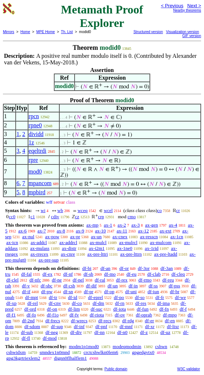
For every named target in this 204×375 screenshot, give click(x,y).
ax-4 (173, 225)
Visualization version (182, 32)
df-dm (98, 303)
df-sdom (32, 326)
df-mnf (126, 326)
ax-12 (143, 231)
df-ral (100, 280)
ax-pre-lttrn (131, 254)
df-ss (153, 285)
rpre (33, 160)
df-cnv (55, 303)
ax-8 (61, 231)
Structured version (148, 32)
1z (31, 142)
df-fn (164, 309)
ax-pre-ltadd (165, 254)
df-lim (74, 309)
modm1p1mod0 (84, 346)
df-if (26, 291)
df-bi (86, 268)
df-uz (165, 332)
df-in (133, 285)
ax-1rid (152, 248)
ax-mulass (39, 248)
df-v (26, 285)
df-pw (46, 291)
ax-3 (135, 225)
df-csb (69, 285)
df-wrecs (79, 320)
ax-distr (69, 248)
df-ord (30, 309)
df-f (183, 309)
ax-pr (75, 236)
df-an (105, 268)
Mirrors (8, 32)
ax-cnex (119, 236)
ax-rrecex (39, 254)
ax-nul (28, 236)
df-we (180, 297)
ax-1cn (176, 236)
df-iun (153, 291)
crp (101, 216)
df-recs (104, 320)
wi (43, 210)
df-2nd (28, 320)
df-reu (168, 280)
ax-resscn (149, 236)
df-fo (31, 315)
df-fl (26, 338)
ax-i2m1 (96, 248)
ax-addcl (39, 242)
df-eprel (95, 297)
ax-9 (80, 231)
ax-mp (93, 225)
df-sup (57, 326)
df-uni (131, 291)
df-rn (119, 303)
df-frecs (52, 320)
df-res (140, 303)
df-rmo (145, 280)
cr (178, 210)
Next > (194, 5)
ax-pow (52, 236)
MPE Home (45, 32)
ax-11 (122, 231)
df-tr (53, 297)
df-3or (144, 268)
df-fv (74, 315)
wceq (82, 210)
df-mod (49, 338)
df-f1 (11, 315)
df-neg (51, 332)
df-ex (47, 274)
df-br (174, 291)
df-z (144, 332)
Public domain (115, 369)
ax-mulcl (98, 242)
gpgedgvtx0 (143, 352)
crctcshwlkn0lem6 (101, 352)
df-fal (26, 274)
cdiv (55, 216)
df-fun (143, 309)
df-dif (91, 285)
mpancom (40, 183)
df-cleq (178, 274)
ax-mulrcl (128, 242)
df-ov (120, 315)
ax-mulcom (160, 242)
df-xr (150, 326)
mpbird (37, 192)
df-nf (68, 274)
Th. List (67, 32)
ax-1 (108, 225)
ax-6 (22, 231)
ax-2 (121, 225)
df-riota (97, 315)
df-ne (56, 280)
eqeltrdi (38, 151)
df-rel (32, 303)
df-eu (131, 274)
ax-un (96, 236)
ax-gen (151, 225)
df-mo (110, 274)
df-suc (97, 309)
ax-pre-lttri (97, 254)
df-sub (27, 332)
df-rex (122, 280)
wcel (108, 210)
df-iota (119, 309)
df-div (76, 332)
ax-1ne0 (124, 248)
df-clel (12, 280)
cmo (132, 216)
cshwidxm (15, 352)
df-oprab (144, 315)
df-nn (100, 332)
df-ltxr (173, 326)
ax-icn (12, 242)
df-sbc (47, 285)
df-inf (79, 326)
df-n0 (122, 332)
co (159, 210)
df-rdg (128, 320)
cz (77, 216)
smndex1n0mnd (55, 352)
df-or (124, 268)
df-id (72, 297)
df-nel (78, 280)
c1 (33, 216)
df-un (113, 285)
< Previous (172, 5)
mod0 (35, 171)
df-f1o (53, 315)
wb (60, 210)
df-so (140, 297)
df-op (109, 291)
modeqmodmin (127, 346)
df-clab (154, 274)
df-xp (11, 303)
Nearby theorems (187, 10)
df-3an (166, 268)
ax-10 (100, 231)
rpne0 (35, 125)
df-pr (88, 291)
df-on (52, 309)
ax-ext (165, 231)
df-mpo (170, 315)
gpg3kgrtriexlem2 (23, 358)
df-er (149, 320)
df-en (170, 320)
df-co (76, 303)
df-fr (159, 297)
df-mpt (31, 297)
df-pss (174, 285)
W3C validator (188, 369)
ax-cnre (68, 254)
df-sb (88, 274)
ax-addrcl (68, 242)
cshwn (161, 346)
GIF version (191, 36)
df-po (119, 297)
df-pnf (101, 326)
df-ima (163, 303)
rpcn (34, 116)
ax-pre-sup (49, 260)
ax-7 (41, 231)
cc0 (12, 216)
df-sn (68, 291)
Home (25, 32)
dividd (36, 134)
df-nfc (35, 280)
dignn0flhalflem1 (70, 358)
